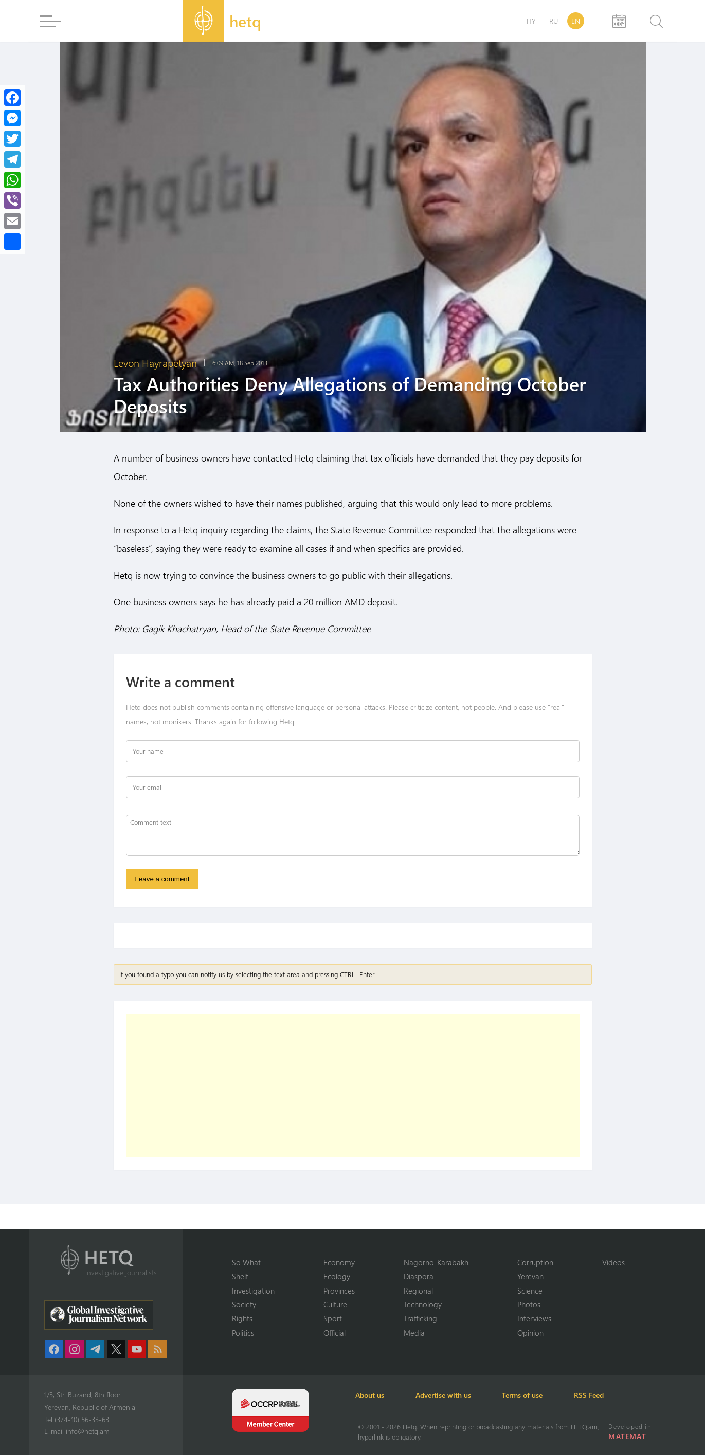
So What (246, 1262)
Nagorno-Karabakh (436, 1262)
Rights (242, 1318)
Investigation (253, 1290)
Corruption (535, 1262)
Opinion (530, 1333)
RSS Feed (596, 1395)
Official (334, 1333)
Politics (243, 1333)
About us (372, 1395)
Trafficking (420, 1318)
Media (414, 1333)
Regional (418, 1290)
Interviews (534, 1318)
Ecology (336, 1276)
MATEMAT (627, 1436)
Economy (339, 1262)
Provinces (339, 1290)
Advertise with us (447, 1395)
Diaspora (418, 1276)
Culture (335, 1304)
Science (530, 1290)
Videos (613, 1262)
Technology (423, 1304)
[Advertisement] (353, 1086)
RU (553, 21)
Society (244, 1304)
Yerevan (530, 1276)
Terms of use (528, 1395)
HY (531, 21)
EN (575, 21)
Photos (528, 1304)
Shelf (240, 1276)
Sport (332, 1318)
